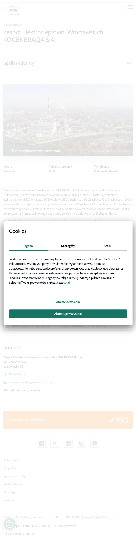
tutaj (66, 283)
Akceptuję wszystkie (68, 314)
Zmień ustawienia (68, 302)
